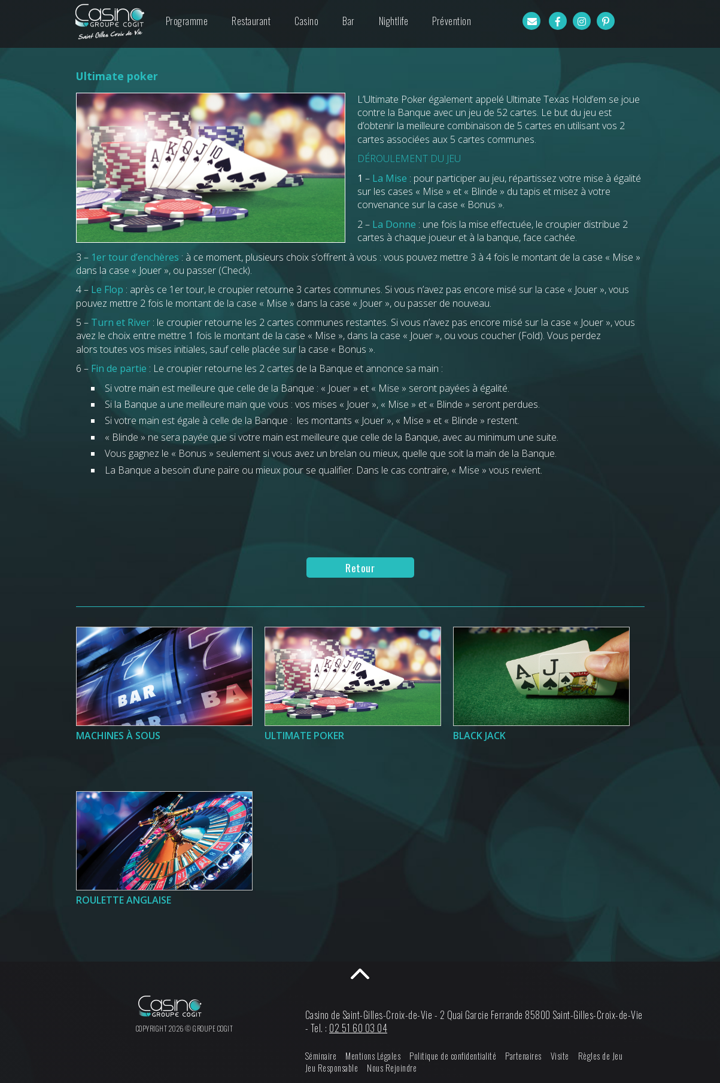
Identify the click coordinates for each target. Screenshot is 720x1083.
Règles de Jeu (600, 1056)
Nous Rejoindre (392, 1067)
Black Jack (479, 735)
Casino (306, 21)
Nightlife (394, 21)
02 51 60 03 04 (358, 1028)
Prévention (451, 21)
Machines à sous (118, 735)
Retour (360, 567)
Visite (560, 1056)
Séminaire (321, 1056)
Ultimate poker (304, 735)
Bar (348, 21)
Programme (187, 21)
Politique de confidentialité (452, 1056)
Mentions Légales (372, 1056)
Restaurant (251, 21)
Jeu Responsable (332, 1067)
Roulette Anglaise (123, 900)
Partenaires (523, 1056)
